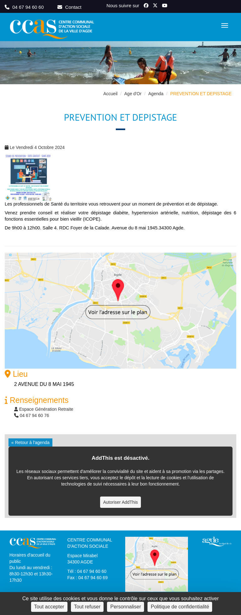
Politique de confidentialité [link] (180, 606)
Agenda (155, 93)
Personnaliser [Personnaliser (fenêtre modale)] (125, 606)
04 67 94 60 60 (25, 7)
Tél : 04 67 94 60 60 (87, 571)
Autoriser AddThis (120, 502)
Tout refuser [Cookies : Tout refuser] (87, 606)
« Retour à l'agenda (30, 442)
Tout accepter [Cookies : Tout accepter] (49, 606)
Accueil (110, 93)
